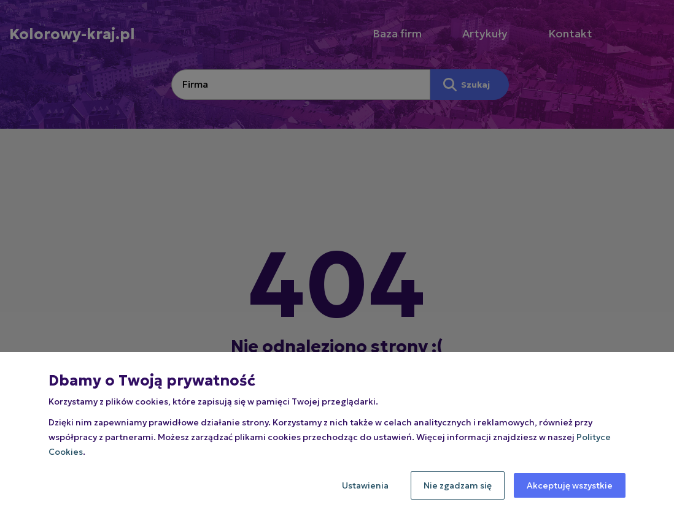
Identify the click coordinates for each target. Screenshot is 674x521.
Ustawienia (365, 485)
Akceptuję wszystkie (570, 485)
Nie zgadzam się (458, 485)
